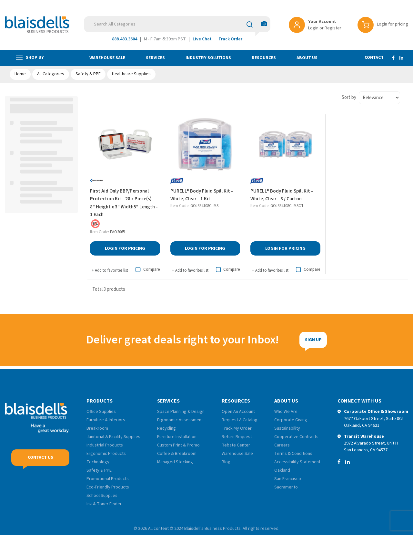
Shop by (30, 57)
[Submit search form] (249, 24)
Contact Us (40, 457)
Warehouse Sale (107, 58)
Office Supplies (101, 411)
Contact (374, 57)
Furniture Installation (176, 437)
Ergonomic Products (106, 453)
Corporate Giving (290, 420)
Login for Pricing (126, 248)
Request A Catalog (239, 420)
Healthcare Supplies (131, 74)
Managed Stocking (175, 462)
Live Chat (202, 39)
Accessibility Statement (297, 462)
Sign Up (275, 340)
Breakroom (97, 428)
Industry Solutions (208, 58)
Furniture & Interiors (105, 420)
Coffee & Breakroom (176, 453)
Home (20, 74)
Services (155, 58)
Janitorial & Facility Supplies (113, 437)
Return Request (237, 437)
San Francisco (287, 479)
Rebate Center (236, 445)
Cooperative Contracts (296, 437)
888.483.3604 (124, 39)
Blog (226, 462)
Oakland (282, 470)
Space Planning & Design (181, 411)
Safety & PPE (88, 74)
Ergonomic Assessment (180, 420)
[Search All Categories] (177, 24)
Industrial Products (104, 445)
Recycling (166, 428)
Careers (282, 445)
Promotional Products (107, 479)
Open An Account (238, 411)
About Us (307, 58)
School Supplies (101, 495)
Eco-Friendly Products (107, 487)
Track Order (230, 39)
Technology (97, 462)
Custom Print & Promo (178, 445)
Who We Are (285, 411)
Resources (264, 58)
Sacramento (286, 487)
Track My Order (237, 428)
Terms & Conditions (293, 453)
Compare (147, 270)
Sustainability (287, 428)
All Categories (50, 74)
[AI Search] (264, 24)
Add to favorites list (110, 270)
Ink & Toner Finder (104, 504)
